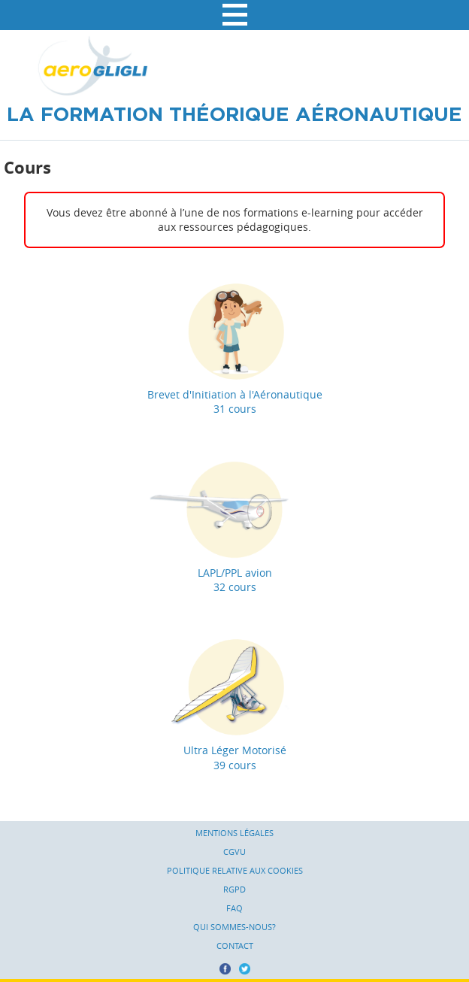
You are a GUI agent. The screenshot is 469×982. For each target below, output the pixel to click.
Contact (234, 946)
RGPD (234, 889)
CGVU (234, 852)
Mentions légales (234, 833)
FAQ (234, 908)
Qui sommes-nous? (234, 927)
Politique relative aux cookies (235, 870)
